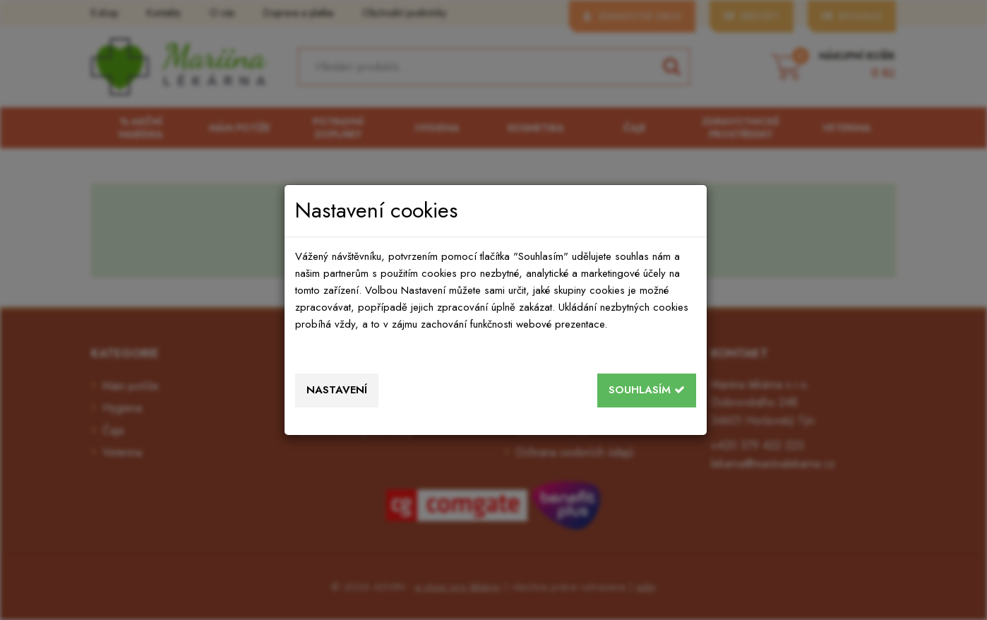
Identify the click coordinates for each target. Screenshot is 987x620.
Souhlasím (647, 390)
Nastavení (336, 390)
